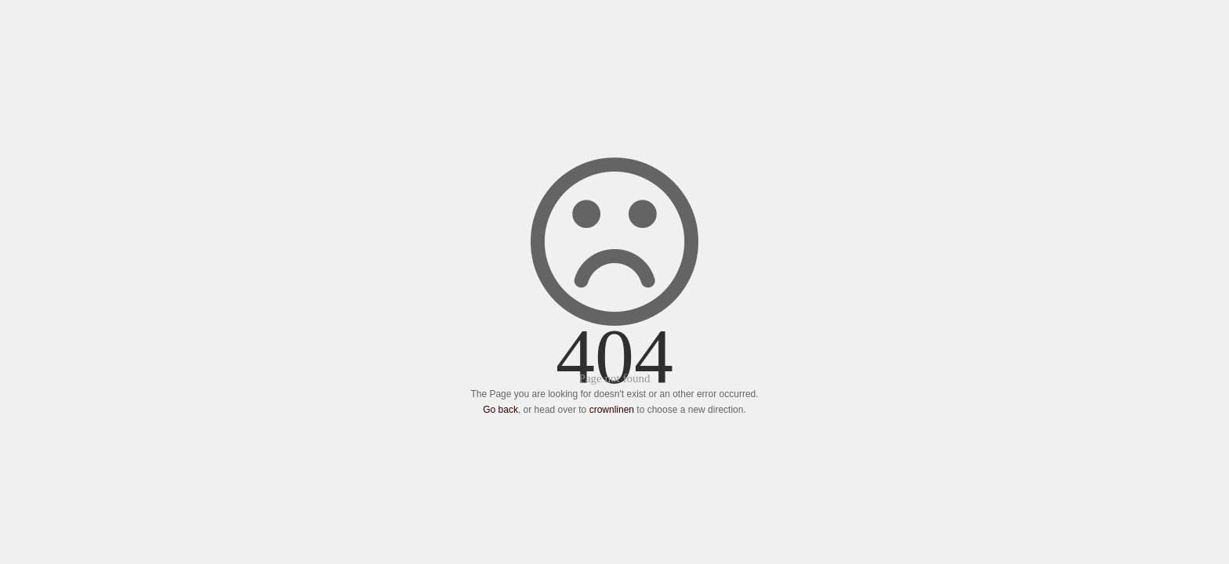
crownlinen (611, 409)
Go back (500, 409)
